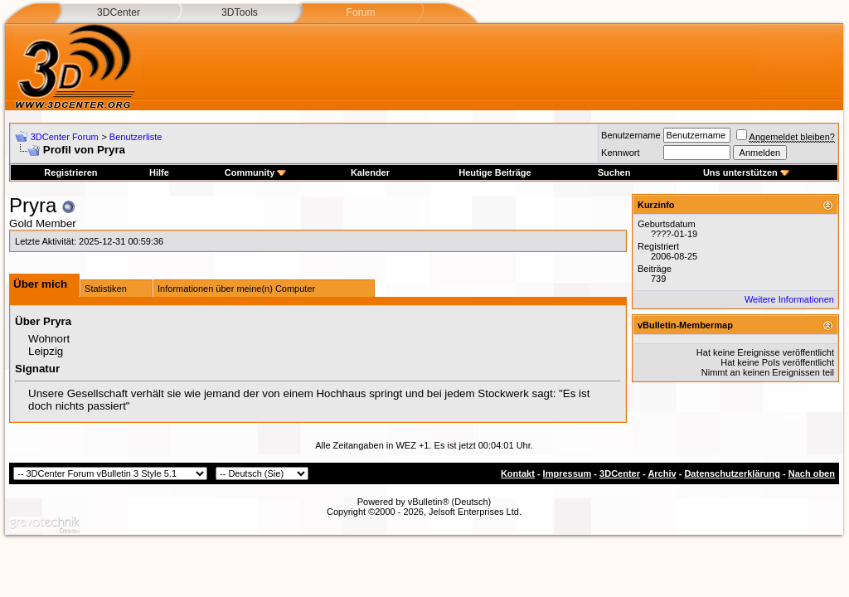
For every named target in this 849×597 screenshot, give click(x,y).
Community (256, 172)
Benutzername (631, 135)
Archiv (662, 473)
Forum (360, 12)
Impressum (567, 473)
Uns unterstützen (746, 172)
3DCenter (118, 12)
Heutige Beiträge (494, 172)
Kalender (370, 172)
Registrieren (70, 172)
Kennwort (620, 153)
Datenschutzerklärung (732, 473)
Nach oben (811, 473)
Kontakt (518, 473)
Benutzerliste (136, 137)
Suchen (614, 172)
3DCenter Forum (65, 137)
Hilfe (159, 172)
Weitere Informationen (789, 299)
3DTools (239, 12)
